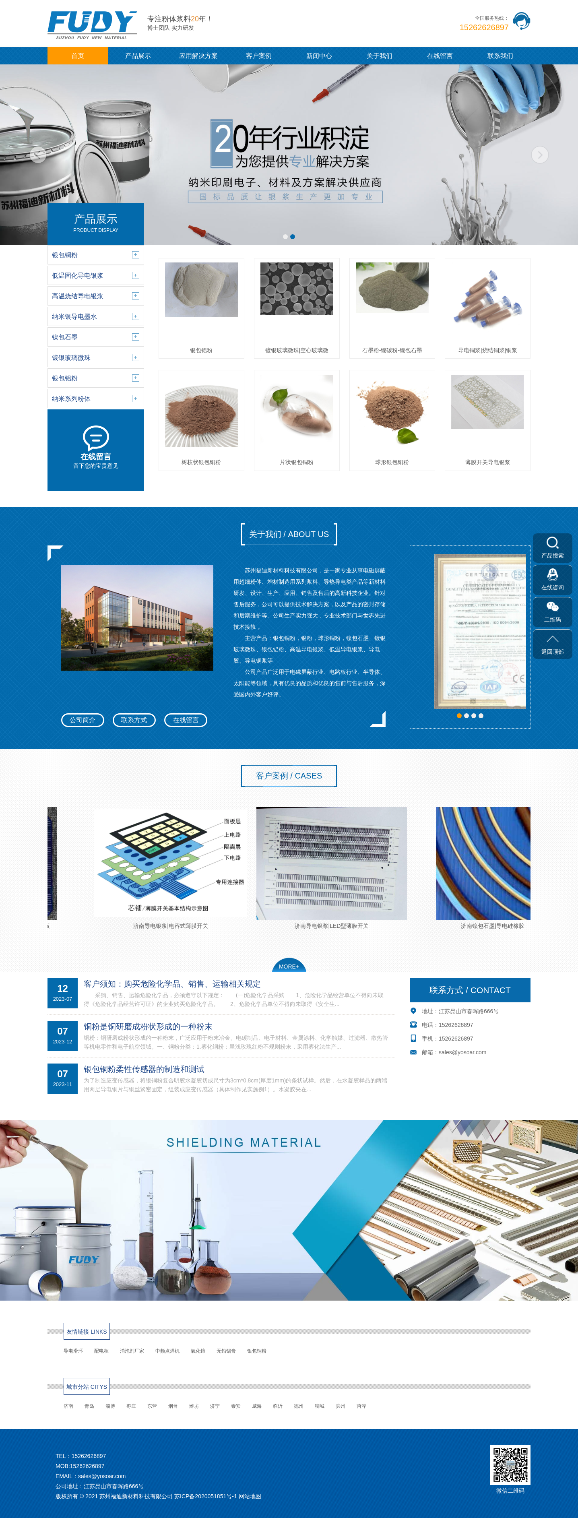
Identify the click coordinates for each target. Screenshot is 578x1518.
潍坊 (194, 1406)
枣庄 (131, 1406)
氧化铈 (198, 1351)
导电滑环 (73, 1351)
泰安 (236, 1406)
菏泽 (361, 1406)
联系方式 (134, 720)
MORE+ (289, 966)
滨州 (340, 1406)
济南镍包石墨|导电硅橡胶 (497, 868)
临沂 (278, 1406)
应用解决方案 (198, 55)
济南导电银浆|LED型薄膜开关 (336, 868)
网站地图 (250, 1496)
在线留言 (440, 55)
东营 (152, 1406)
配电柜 (101, 1351)
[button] (285, 236)
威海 (257, 1406)
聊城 (319, 1406)
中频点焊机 (167, 1351)
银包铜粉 (256, 1351)
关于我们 (379, 55)
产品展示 (138, 55)
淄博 (110, 1406)
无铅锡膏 (226, 1351)
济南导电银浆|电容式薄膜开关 (175, 868)
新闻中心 (319, 55)
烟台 (173, 1406)
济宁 (215, 1406)
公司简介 (82, 720)
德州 (298, 1406)
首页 (77, 55)
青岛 (89, 1406)
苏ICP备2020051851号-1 (205, 1496)
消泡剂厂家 (132, 1351)
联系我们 (500, 55)
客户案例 (259, 55)
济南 (68, 1406)
